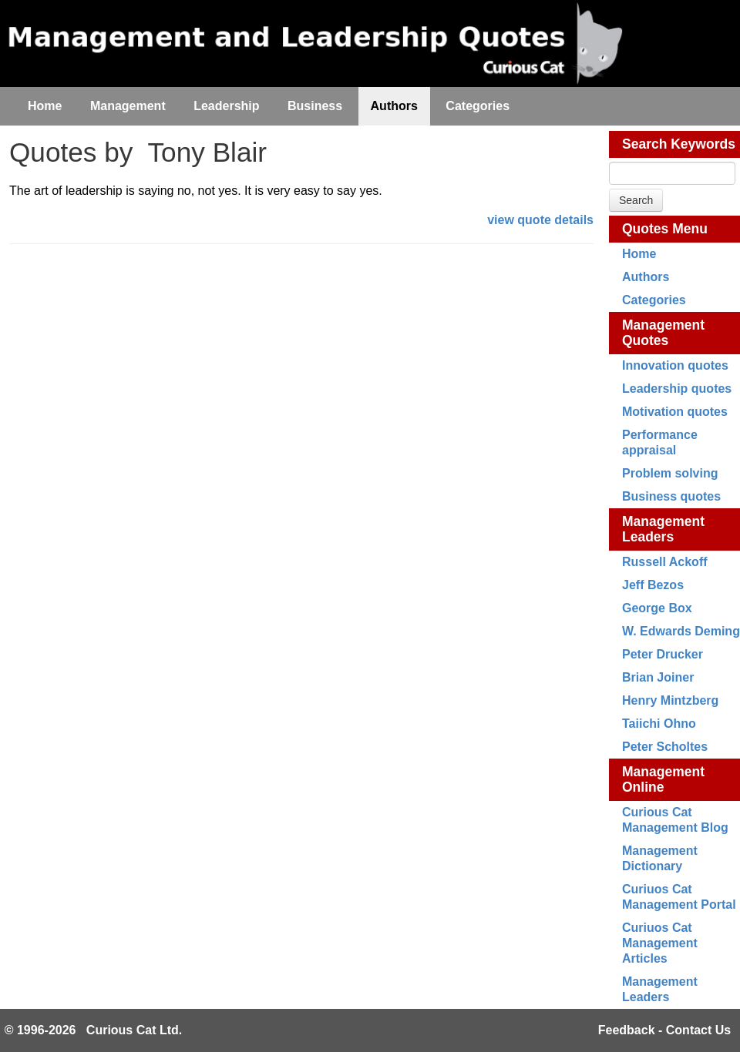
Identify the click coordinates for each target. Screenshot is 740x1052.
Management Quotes (663, 332)
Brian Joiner (658, 677)
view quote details (540, 219)
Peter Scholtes (665, 746)
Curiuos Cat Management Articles (660, 943)
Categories (654, 300)
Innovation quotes (675, 365)
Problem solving (670, 473)
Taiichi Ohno (659, 723)
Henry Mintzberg (670, 700)
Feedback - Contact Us (664, 1030)
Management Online (663, 779)
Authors (645, 276)
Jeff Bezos (653, 584)
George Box (657, 608)
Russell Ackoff (665, 561)
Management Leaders (663, 529)
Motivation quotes (675, 411)
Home (639, 253)
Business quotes (671, 496)
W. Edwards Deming (681, 631)
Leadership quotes (677, 388)
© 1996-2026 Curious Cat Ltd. (94, 1030)
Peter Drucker (662, 654)
